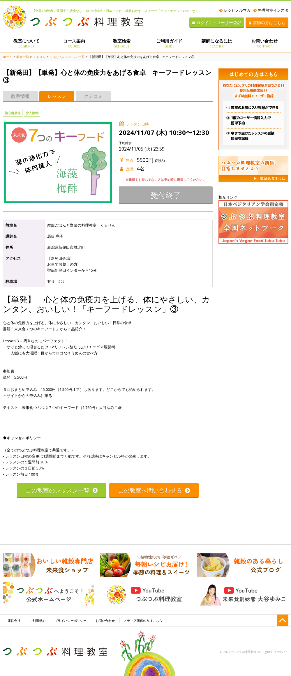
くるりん (39, 56)
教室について (26, 43)
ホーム (8, 56)
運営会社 (14, 620)
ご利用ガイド (169, 43)
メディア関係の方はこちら (143, 620)
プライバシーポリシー (70, 620)
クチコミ (93, 96)
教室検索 (121, 43)
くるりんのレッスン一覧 (67, 56)
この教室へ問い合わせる (154, 490)
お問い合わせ (264, 43)
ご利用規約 (37, 620)
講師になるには (217, 43)
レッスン (56, 96)
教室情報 (20, 96)
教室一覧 (22, 56)
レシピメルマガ (235, 10)
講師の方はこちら (266, 22)
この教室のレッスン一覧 (62, 490)
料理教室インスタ (270, 10)
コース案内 (74, 43)
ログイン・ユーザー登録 (216, 22)
